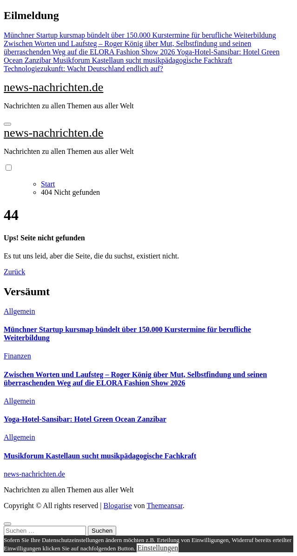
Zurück (14, 272)
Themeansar (165, 506)
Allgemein (19, 311)
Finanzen (17, 356)
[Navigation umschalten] (7, 124)
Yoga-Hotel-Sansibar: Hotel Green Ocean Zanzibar (85, 419)
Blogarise (117, 506)
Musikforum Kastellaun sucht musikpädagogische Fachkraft (100, 456)
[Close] (7, 524)
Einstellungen (157, 548)
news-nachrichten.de (53, 87)
